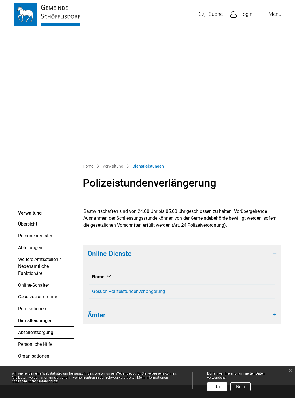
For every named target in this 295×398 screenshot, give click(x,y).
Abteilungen (30, 124)
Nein (240, 386)
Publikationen (32, 186)
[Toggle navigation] (268, 14)
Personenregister (35, 113)
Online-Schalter (33, 162)
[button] (210, 14)
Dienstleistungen (35, 199)
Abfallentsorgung (35, 209)
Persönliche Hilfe (35, 221)
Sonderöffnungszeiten (174, 352)
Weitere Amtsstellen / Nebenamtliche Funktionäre (39, 143)
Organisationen (33, 233)
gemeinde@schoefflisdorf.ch (57, 327)
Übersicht (27, 101)
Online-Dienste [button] (109, 131)
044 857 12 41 (45, 320)
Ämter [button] (96, 194)
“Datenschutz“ (47, 381)
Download (235, 154)
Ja (217, 386)
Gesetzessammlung (38, 174)
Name (98, 154)
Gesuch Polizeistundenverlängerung (128, 168)
